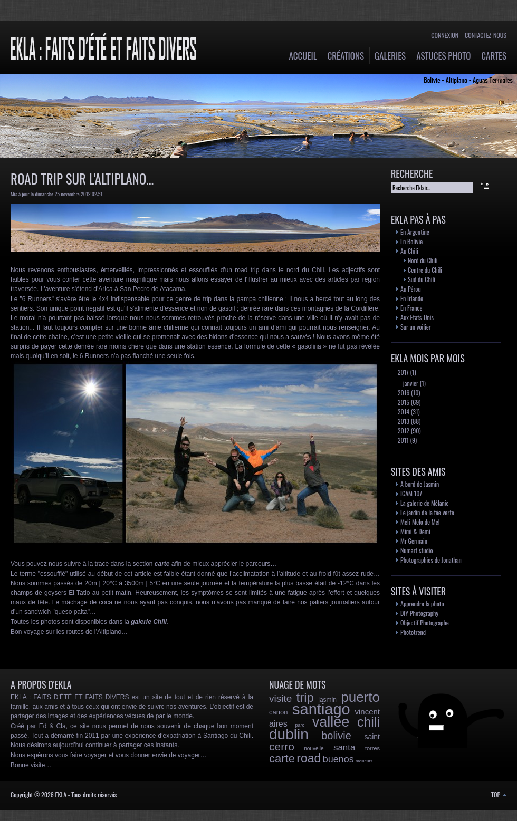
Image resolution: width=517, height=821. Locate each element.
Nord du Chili (422, 260)
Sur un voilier (415, 326)
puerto (360, 697)
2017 (402, 372)
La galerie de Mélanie (424, 502)
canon (278, 712)
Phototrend (413, 631)
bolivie (336, 735)
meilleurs (364, 761)
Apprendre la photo (422, 603)
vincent (367, 711)
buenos (338, 759)
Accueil (303, 55)
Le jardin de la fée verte (427, 512)
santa (344, 747)
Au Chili (409, 250)
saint (372, 736)
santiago (321, 709)
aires (278, 723)
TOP (498, 794)
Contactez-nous (485, 35)
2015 (402, 402)
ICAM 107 (411, 493)
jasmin (327, 699)
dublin (289, 734)
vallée (331, 722)
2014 (402, 411)
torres (372, 748)
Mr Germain (413, 540)
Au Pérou (410, 288)
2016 (402, 392)
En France (411, 307)
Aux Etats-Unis (417, 317)
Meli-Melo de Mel (420, 521)
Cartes (493, 55)
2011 (402, 440)
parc (299, 725)
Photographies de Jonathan (431, 559)
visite (280, 698)
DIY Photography (419, 612)
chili (368, 721)
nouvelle (313, 748)
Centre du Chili (425, 269)
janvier (409, 383)
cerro (281, 746)
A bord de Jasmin (419, 483)
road (308, 758)
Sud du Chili (421, 279)
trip (305, 697)
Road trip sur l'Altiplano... (82, 178)
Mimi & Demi (415, 531)
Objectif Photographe (424, 622)
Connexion (444, 35)
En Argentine (414, 231)
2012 (402, 430)
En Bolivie (411, 241)
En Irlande (411, 298)
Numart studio (416, 550)
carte (282, 758)
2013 (402, 421)
